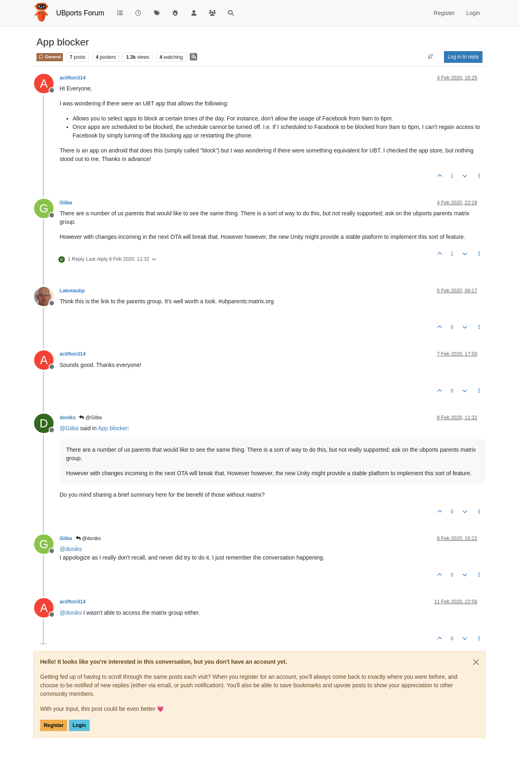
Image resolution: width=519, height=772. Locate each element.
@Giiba (90, 417)
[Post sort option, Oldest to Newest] (431, 56)
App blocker (113, 428)
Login (79, 725)
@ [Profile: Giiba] (69, 428)
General (50, 56)
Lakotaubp (72, 291)
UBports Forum (80, 13)
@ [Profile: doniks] (71, 549)
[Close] (476, 662)
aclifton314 (73, 78)
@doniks (88, 538)
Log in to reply (463, 57)
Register (54, 725)
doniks (67, 417)
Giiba (66, 203)
